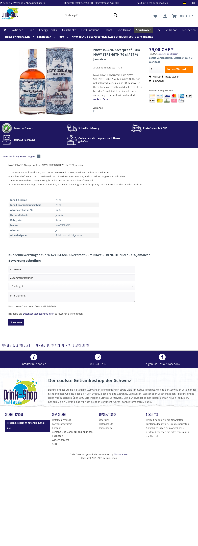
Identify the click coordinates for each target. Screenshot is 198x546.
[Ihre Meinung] (71, 297)
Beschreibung (11, 156)
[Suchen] (115, 15)
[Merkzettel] (155, 16)
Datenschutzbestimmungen (38, 313)
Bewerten (156, 80)
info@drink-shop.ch (33, 360)
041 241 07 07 (98, 360)
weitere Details (101, 99)
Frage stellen (170, 76)
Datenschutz (106, 424)
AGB (54, 443)
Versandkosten (121, 454)
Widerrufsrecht (60, 439)
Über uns (104, 419)
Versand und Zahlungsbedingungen (72, 431)
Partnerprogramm (62, 424)
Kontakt (56, 428)
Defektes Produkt (61, 419)
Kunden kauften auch (16, 345)
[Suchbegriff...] (91, 15)
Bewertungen (30, 156)
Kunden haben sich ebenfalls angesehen (62, 345)
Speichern (16, 322)
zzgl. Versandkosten (168, 53)
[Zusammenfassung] (71, 277)
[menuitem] (195, 3)
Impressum (105, 428)
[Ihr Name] (71, 269)
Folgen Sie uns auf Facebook (162, 360)
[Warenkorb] (183, 16)
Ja (94, 111)
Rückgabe (57, 435)
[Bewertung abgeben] (71, 286)
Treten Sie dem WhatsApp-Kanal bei (25, 425)
